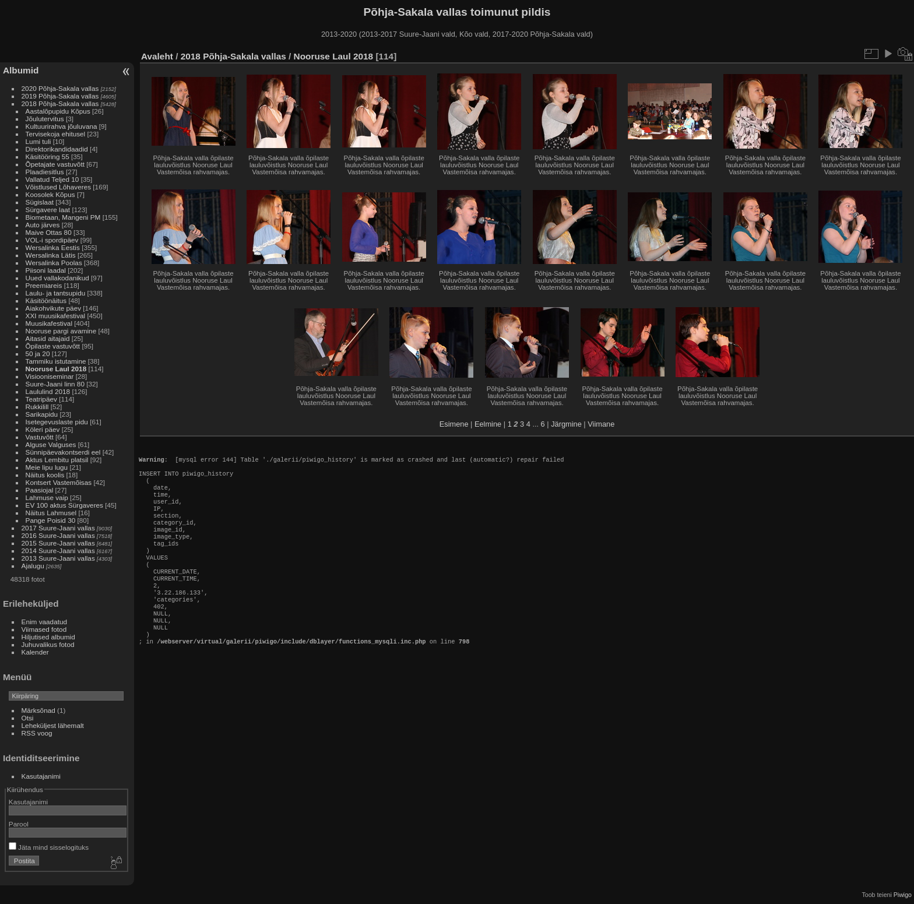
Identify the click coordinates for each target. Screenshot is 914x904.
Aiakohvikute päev (54, 308)
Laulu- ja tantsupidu (56, 293)
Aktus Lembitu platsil (57, 459)
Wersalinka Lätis (51, 255)
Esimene (454, 424)
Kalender (35, 652)
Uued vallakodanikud (57, 278)
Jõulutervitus (45, 118)
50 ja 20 (38, 353)
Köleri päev (43, 429)
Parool (19, 824)
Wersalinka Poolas (54, 262)
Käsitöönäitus (46, 300)
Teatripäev (41, 399)
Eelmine (487, 424)
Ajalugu (33, 565)
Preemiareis (44, 285)
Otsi (28, 718)
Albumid (20, 70)
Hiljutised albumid (48, 637)
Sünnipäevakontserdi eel (63, 452)
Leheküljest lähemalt (53, 725)
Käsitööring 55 (47, 156)
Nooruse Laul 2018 (56, 368)
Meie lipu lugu (47, 467)
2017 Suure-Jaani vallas (58, 528)
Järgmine (566, 424)
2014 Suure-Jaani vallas (58, 550)
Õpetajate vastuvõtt (55, 164)
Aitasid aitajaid (48, 338)
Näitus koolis (45, 475)
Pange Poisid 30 (51, 520)
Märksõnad (38, 710)
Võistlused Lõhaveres (59, 187)
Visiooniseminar (50, 376)
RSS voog (37, 733)
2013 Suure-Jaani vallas (58, 558)
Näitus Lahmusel (51, 512)
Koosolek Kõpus (50, 194)
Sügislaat (40, 202)
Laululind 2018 (48, 391)
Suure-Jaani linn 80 (55, 384)
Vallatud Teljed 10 (52, 179)
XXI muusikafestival (56, 315)
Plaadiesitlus (45, 171)
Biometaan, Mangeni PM (63, 217)
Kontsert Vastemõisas (59, 482)
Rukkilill (37, 406)
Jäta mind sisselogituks (49, 847)
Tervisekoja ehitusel (56, 134)
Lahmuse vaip (47, 497)
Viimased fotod (44, 629)
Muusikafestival (49, 323)
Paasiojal (40, 490)
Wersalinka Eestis (53, 247)
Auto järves (43, 224)
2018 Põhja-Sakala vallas (60, 103)
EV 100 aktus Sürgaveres (64, 505)
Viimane (601, 424)
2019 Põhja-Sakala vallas (60, 96)
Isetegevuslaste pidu (57, 421)
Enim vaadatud (45, 621)
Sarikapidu (42, 414)
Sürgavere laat (48, 209)
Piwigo (903, 894)
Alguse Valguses (51, 444)
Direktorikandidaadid (57, 149)
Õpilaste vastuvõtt (53, 346)
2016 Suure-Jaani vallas (58, 535)
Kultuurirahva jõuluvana (61, 126)
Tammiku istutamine (56, 361)
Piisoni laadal (46, 270)
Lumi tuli (38, 141)
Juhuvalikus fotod (48, 644)
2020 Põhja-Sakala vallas (60, 88)
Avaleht (157, 56)
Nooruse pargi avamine (61, 331)
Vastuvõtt (40, 437)
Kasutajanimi (41, 776)
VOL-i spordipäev (52, 240)
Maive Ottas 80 (49, 232)
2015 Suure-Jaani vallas (58, 543)
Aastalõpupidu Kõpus (58, 111)
